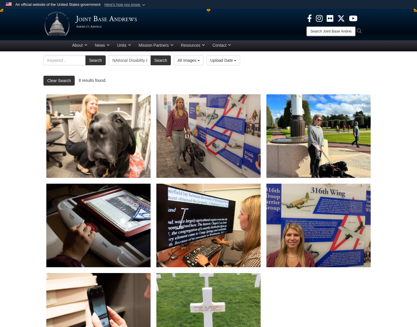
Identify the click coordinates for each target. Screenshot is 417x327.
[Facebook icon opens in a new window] (309, 18)
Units (124, 47)
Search (95, 62)
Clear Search (59, 82)
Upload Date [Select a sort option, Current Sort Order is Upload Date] (223, 62)
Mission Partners (156, 47)
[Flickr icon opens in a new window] (330, 18)
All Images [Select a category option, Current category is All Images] (189, 62)
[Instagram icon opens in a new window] (319, 18)
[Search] (331, 31)
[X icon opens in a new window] (341, 18)
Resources (193, 47)
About (79, 47)
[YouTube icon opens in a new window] (353, 18)
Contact (222, 47)
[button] (125, 5)
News (102, 47)
